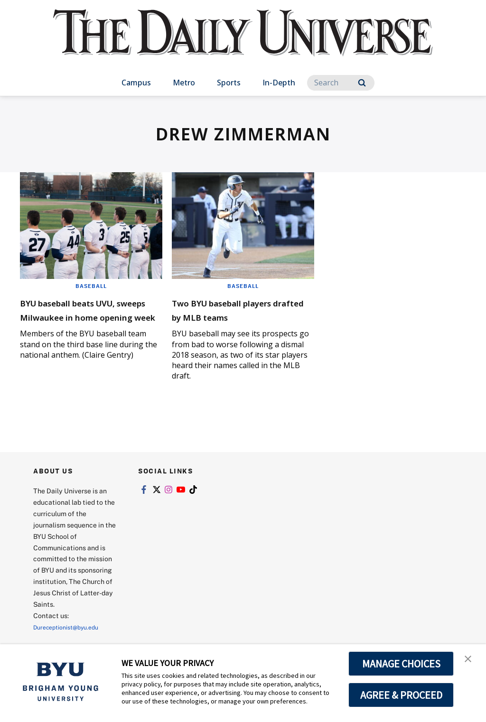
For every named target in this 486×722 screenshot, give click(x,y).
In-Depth (278, 82)
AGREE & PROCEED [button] (401, 695)
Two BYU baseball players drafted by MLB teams (243, 309)
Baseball (91, 285)
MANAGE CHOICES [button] (401, 663)
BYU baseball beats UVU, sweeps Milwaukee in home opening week (88, 316)
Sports (229, 82)
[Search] (341, 82)
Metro (184, 82)
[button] (470, 661)
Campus (136, 82)
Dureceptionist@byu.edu (71, 627)
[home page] (243, 42)
